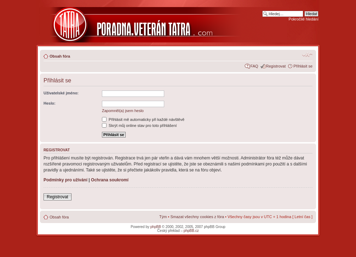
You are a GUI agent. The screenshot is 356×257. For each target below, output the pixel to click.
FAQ (254, 66)
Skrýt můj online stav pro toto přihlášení (139, 125)
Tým (163, 217)
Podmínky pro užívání (65, 179)
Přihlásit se (302, 66)
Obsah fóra (60, 56)
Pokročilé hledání (303, 19)
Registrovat (276, 66)
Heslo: (50, 103)
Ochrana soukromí (109, 179)
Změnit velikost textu (307, 55)
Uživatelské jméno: (61, 93)
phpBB (155, 227)
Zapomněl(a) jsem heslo (123, 111)
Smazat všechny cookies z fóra (197, 217)
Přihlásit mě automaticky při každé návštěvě (143, 119)
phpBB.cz (191, 231)
